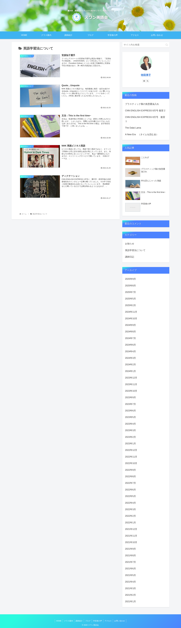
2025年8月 (130, 285)
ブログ (87, 621)
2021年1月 (130, 601)
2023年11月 (131, 384)
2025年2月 (130, 305)
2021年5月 (130, 575)
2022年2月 (130, 516)
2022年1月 (130, 522)
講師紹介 (79, 621)
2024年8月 (130, 331)
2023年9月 (130, 397)
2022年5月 (130, 496)
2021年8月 (130, 555)
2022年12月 (131, 450)
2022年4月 (130, 503)
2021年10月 (131, 542)
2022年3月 (130, 509)
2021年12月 (131, 529)
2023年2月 (130, 437)
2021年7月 (130, 562)
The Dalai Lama (133, 128)
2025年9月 (130, 279)
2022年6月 (130, 489)
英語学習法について (135, 250)
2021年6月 (130, 568)
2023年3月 (130, 430)
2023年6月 (130, 410)
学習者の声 (97, 621)
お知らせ (129, 243)
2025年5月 (130, 298)
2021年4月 (130, 582)
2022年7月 (130, 483)
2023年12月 (131, 377)
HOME (58, 621)
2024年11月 (131, 312)
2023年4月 (130, 424)
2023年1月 (130, 443)
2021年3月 (130, 588)
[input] (145, 44)
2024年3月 (130, 358)
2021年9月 (130, 549)
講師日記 (129, 257)
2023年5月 (130, 417)
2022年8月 (130, 476)
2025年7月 (130, 292)
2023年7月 (130, 404)
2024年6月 (130, 345)
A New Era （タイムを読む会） (141, 134)
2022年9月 (130, 470)
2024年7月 (130, 338)
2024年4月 (130, 351)
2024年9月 (130, 325)
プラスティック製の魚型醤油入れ (142, 104)
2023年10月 (131, 391)
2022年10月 (131, 463)
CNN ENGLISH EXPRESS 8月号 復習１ (145, 119)
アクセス (108, 621)
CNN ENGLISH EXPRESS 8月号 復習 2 (145, 110)
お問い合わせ (119, 621)
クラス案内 (68, 621)
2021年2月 (130, 595)
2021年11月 (131, 536)
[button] (167, 44)
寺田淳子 (146, 75)
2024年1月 (130, 371)
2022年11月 (131, 456)
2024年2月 (130, 364)
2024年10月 (131, 318)
